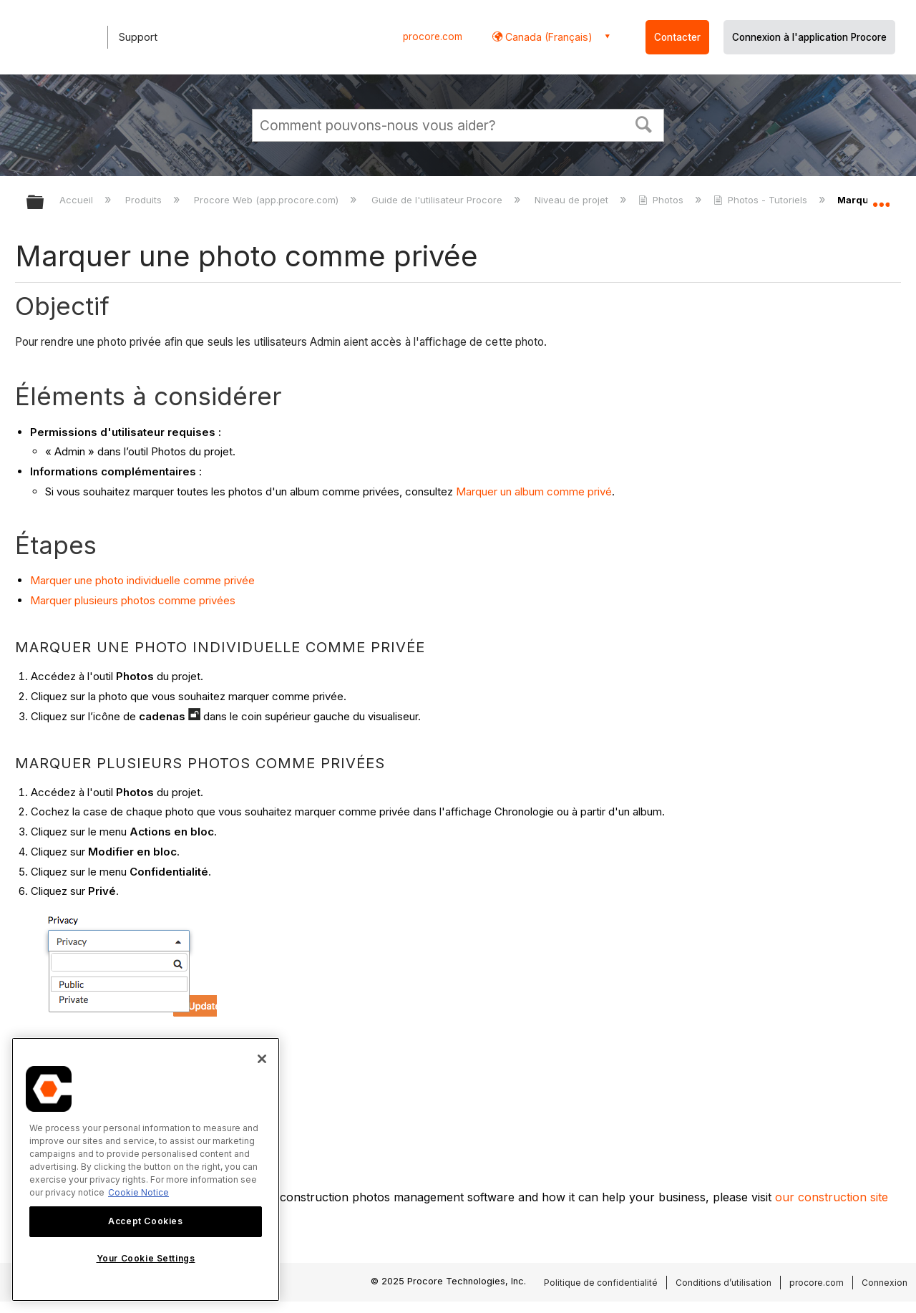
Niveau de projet (573, 199)
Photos (662, 199)
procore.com (432, 36)
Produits (145, 199)
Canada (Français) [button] (547, 37)
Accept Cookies (145, 1221)
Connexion (884, 1282)
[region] (145, 1169)
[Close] (262, 1059)
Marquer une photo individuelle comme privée (142, 580)
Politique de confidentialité (601, 1282)
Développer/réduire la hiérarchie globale (44, 203)
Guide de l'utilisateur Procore (438, 199)
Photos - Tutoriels (761, 199)
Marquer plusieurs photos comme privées (132, 600)
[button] (644, 123)
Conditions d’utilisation (723, 1282)
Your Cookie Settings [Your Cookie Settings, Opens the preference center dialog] (146, 1258)
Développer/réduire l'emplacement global (881, 198)
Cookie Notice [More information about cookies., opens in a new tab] (138, 1192)
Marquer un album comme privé (534, 491)
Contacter (677, 37)
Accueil (77, 199)
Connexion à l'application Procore (809, 37)
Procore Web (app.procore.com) (267, 199)
